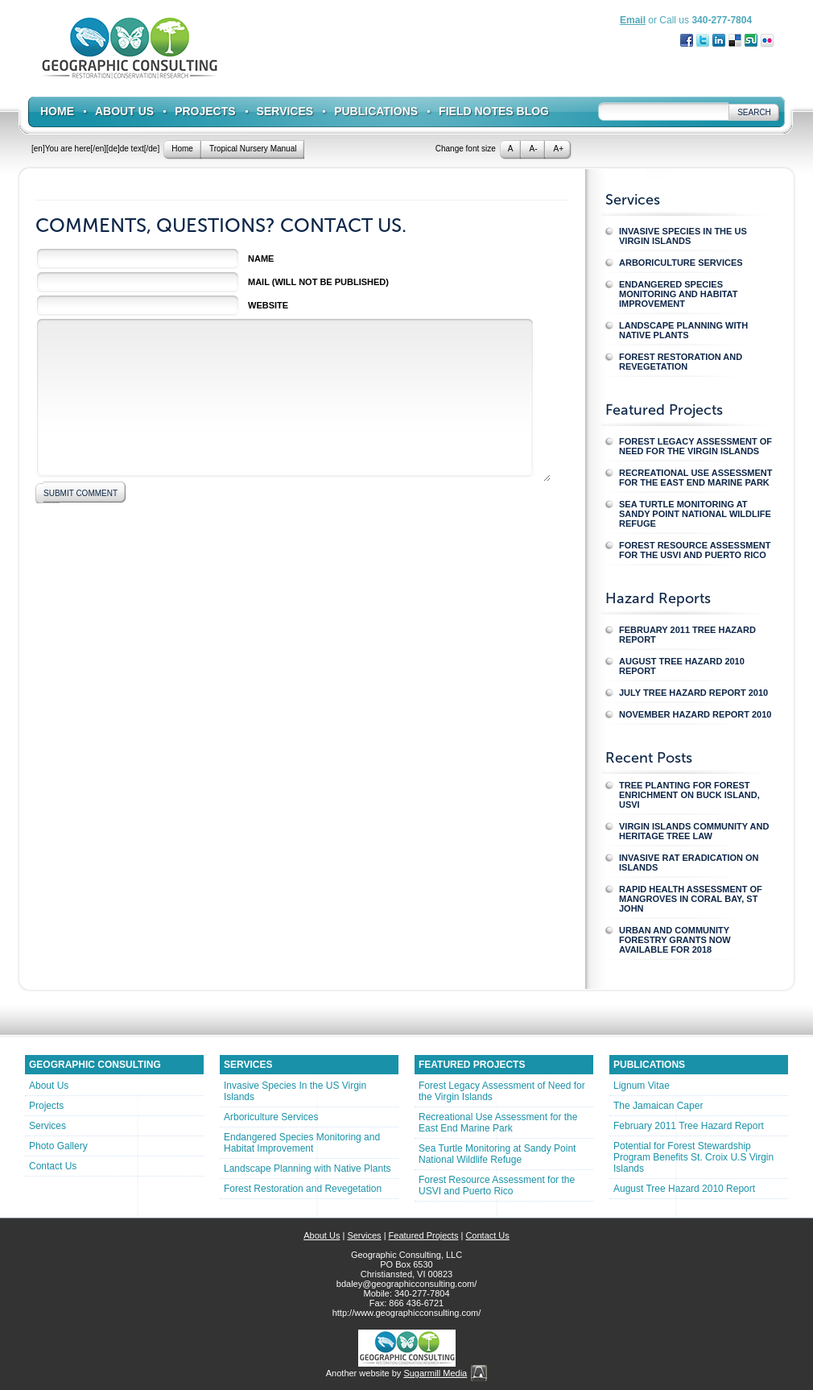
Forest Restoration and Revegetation (680, 361)
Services (285, 111)
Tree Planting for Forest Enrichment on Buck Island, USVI (689, 794)
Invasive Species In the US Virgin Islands (683, 236)
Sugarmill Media (435, 1373)
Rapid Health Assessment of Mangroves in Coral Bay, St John (690, 898)
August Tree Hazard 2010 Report (682, 666)
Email (633, 20)
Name (261, 258)
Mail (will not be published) (318, 282)
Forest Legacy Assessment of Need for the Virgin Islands (695, 446)
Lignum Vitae (641, 1085)
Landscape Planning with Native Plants (683, 330)
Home (57, 111)
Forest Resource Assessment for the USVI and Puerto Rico (694, 550)
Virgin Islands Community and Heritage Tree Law (694, 831)
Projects (205, 111)
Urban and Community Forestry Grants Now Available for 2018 (675, 939)
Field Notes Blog (494, 111)
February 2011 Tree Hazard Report (687, 634)
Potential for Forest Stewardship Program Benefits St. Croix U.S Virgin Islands (693, 1157)
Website (268, 305)
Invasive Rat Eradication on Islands (689, 862)
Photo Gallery (58, 1146)
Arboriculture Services (681, 262)
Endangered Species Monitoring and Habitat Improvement (678, 293)
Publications (376, 111)
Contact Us (52, 1166)
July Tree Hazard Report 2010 (693, 692)
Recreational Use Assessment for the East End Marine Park (696, 477)
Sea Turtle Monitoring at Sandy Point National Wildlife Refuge (695, 513)
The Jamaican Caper (658, 1105)
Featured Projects (424, 1235)
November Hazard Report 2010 (695, 714)
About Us (124, 111)
